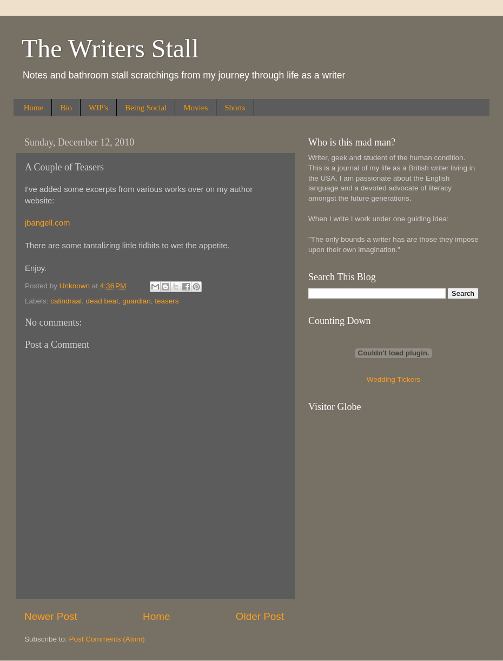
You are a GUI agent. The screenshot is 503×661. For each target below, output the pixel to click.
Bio (66, 107)
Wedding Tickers (394, 379)
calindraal (66, 301)
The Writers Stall (110, 48)
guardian (136, 301)
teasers (166, 301)
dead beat (102, 301)
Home (34, 107)
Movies (195, 107)
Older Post (260, 616)
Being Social (146, 107)
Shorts (234, 107)
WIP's (98, 107)
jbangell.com (47, 223)
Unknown (75, 286)
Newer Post (50, 616)
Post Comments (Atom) (107, 639)
